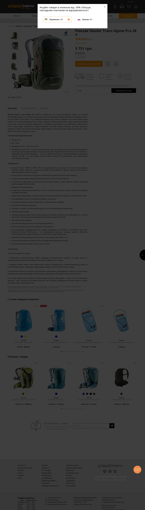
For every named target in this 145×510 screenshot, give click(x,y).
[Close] (104, 6)
